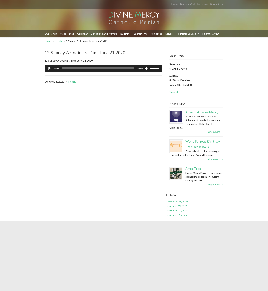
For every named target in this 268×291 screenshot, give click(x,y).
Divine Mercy (134, 18)
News (205, 4)
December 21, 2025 (177, 205)
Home (174, 4)
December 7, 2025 (176, 214)
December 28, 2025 (177, 201)
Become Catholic (190, 4)
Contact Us (216, 4)
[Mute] (147, 68)
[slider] (98, 68)
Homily (58, 41)
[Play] (49, 68)
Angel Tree (193, 169)
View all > (175, 91)
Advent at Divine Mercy (201, 112)
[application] (103, 68)
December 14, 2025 (177, 210)
